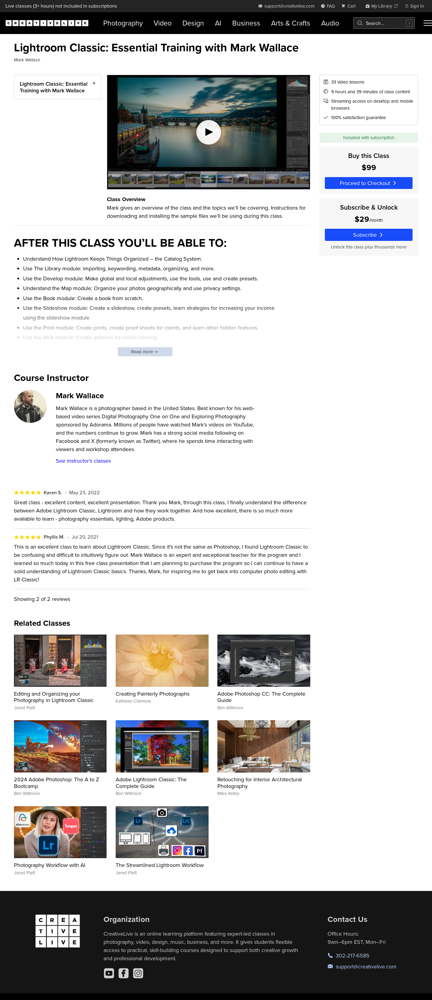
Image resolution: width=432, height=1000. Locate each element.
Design (193, 23)
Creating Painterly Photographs (152, 693)
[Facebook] (123, 973)
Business (246, 23)
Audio (330, 23)
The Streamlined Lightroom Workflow (160, 865)
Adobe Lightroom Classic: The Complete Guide (151, 783)
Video (163, 23)
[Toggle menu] (427, 23)
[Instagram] (138, 973)
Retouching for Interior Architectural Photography (259, 783)
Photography (123, 23)
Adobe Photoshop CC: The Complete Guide (261, 697)
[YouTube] (109, 973)
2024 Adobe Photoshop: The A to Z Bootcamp (56, 783)
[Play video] (208, 132)
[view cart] (350, 6)
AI (218, 23)
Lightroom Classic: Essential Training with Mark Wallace (53, 87)
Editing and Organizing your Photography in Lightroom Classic (54, 697)
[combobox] (384, 23)
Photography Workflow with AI (49, 865)
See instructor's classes (83, 460)
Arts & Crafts (290, 23)
